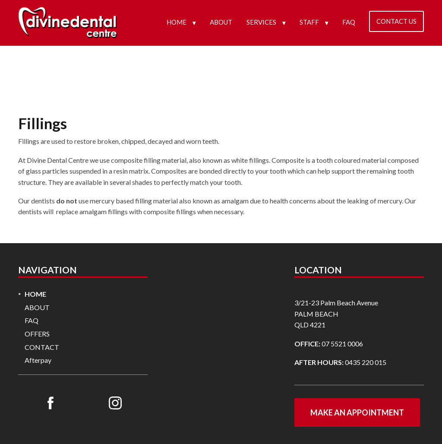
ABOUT (221, 22)
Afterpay (38, 360)
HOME (176, 22)
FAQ (348, 22)
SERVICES (261, 22)
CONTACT (42, 347)
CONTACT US (396, 21)
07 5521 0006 (342, 343)
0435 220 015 (365, 362)
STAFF (309, 22)
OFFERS (37, 334)
